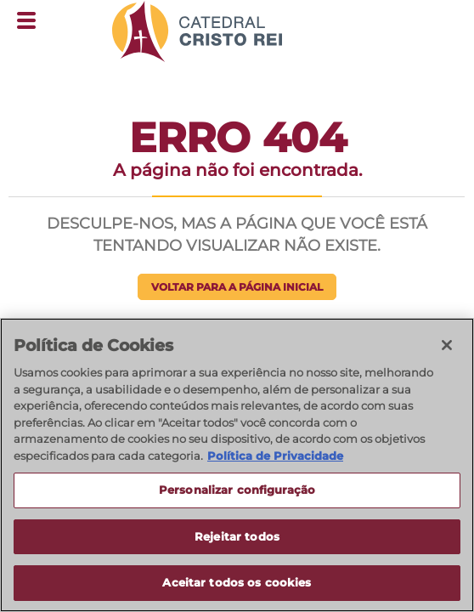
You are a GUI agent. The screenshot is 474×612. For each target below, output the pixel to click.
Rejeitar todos (237, 537)
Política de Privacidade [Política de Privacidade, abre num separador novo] (275, 456)
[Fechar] (447, 346)
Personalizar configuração (237, 490)
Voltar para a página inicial (237, 286)
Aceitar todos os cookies (236, 584)
